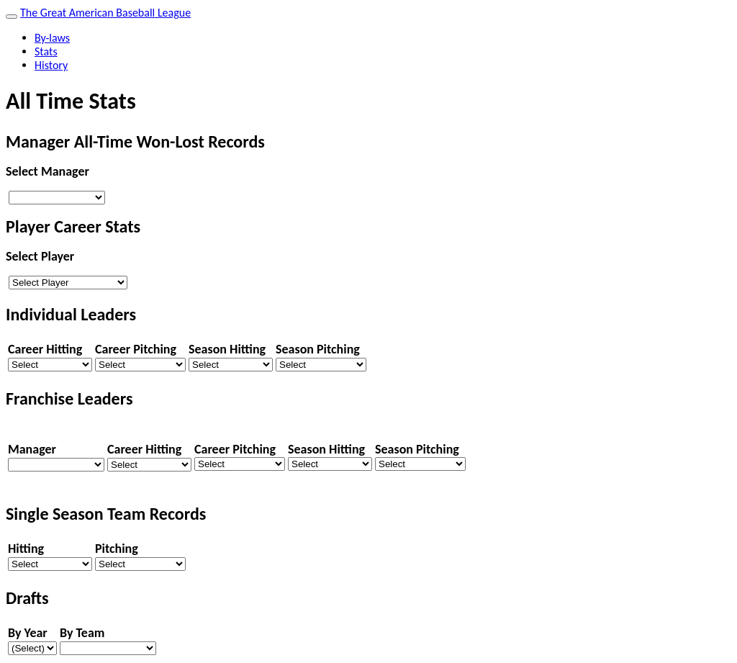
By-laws (52, 38)
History (51, 65)
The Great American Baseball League (105, 12)
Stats (46, 51)
